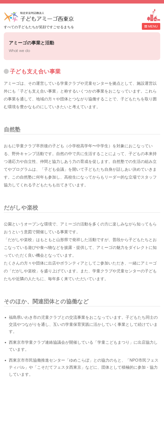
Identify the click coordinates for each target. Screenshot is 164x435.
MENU (153, 26)
